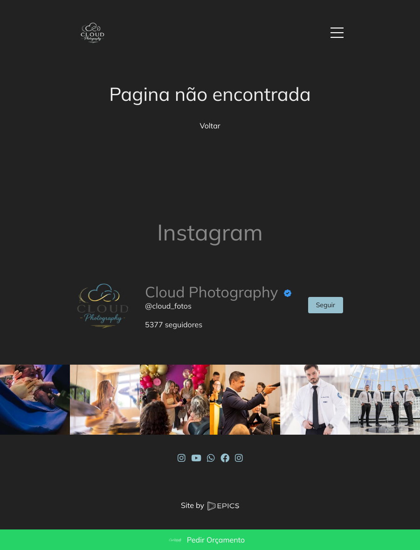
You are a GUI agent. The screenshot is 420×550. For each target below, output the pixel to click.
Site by (210, 505)
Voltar (210, 125)
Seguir (325, 305)
